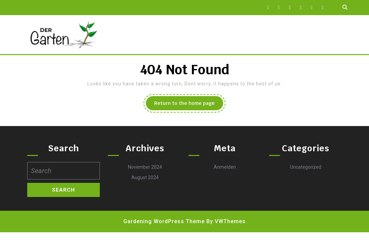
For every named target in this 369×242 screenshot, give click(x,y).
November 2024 (145, 167)
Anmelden (225, 167)
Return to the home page (188, 104)
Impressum (173, 35)
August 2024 (145, 177)
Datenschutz (130, 35)
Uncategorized (305, 167)
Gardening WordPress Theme (164, 221)
